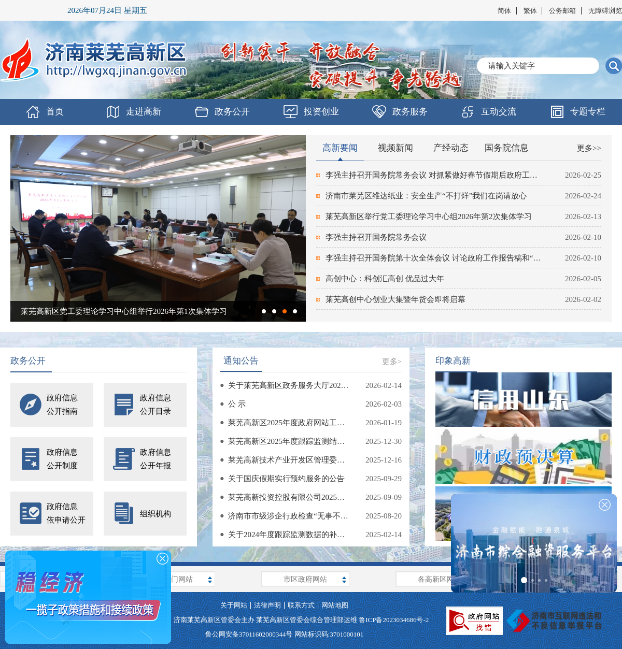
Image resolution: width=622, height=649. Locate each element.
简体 (504, 11)
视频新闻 (395, 148)
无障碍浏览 (605, 11)
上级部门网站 (171, 579)
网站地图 (334, 605)
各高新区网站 (439, 579)
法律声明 (267, 605)
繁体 (530, 11)
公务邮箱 (562, 11)
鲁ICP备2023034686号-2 (394, 620)
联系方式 (301, 605)
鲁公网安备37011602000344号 (249, 634)
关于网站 (233, 605)
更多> (392, 361)
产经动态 (451, 148)
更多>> (589, 148)
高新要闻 (340, 148)
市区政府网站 (305, 579)
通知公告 (241, 361)
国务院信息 (507, 148)
